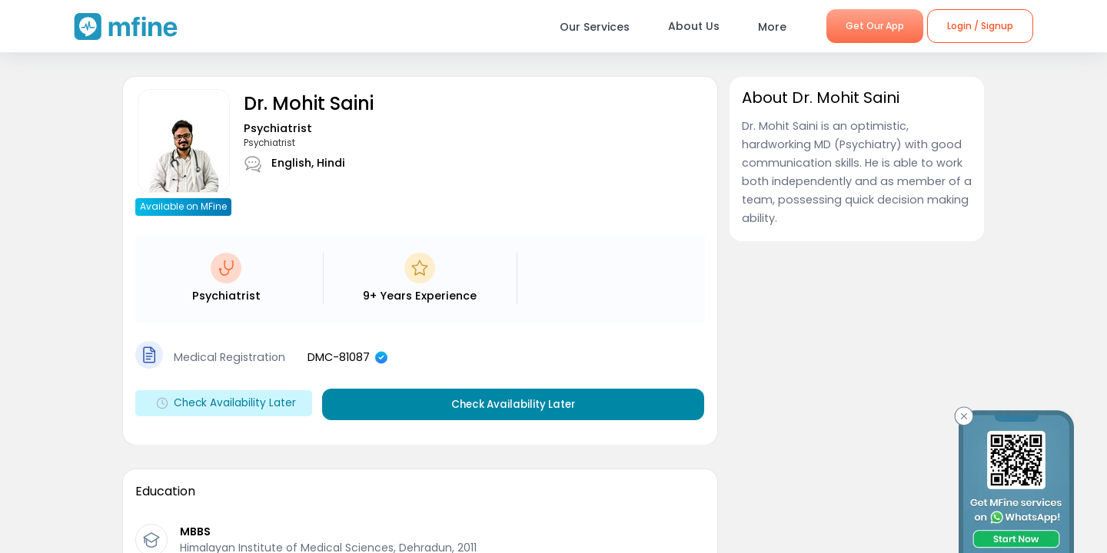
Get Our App (875, 25)
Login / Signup (980, 25)
